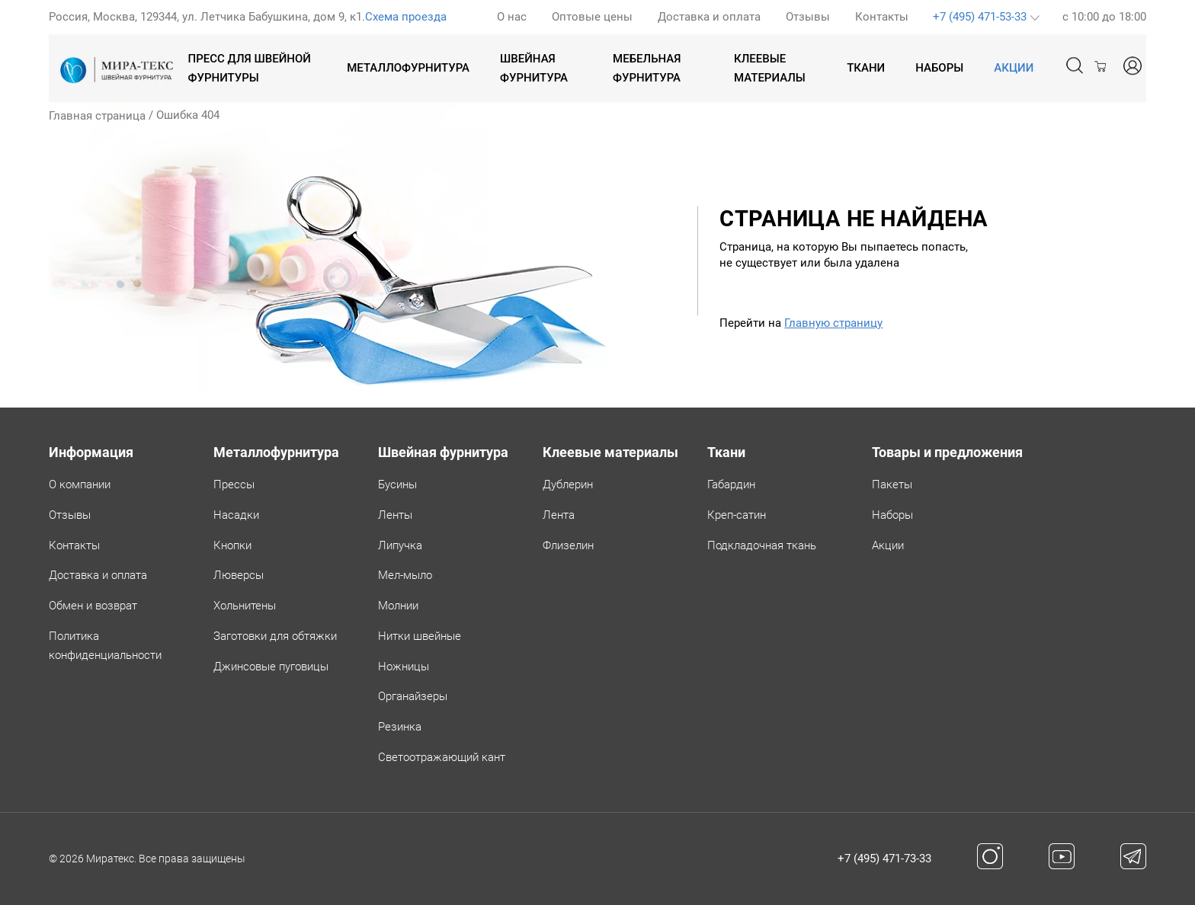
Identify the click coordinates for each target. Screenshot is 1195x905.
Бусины (397, 484)
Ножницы (403, 666)
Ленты (395, 515)
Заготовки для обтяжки (275, 636)
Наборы (939, 68)
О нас (512, 17)
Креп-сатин (736, 515)
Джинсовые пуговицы (270, 666)
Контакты (881, 17)
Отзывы (808, 17)
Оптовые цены (592, 17)
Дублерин (568, 484)
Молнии (398, 605)
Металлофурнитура (408, 68)
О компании (80, 484)
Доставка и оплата (709, 17)
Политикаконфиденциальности (105, 645)
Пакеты (892, 484)
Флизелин (568, 545)
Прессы (234, 484)
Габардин (731, 484)
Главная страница (97, 116)
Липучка (400, 545)
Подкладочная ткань (761, 545)
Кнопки (232, 545)
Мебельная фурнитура (647, 68)
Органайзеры (412, 696)
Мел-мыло (405, 575)
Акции (888, 545)
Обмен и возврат (93, 605)
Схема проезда (406, 17)
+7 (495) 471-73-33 (884, 858)
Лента (559, 515)
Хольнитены (244, 605)
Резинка (399, 727)
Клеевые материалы (770, 68)
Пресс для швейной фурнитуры (249, 68)
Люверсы (238, 575)
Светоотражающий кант (441, 757)
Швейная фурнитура (534, 68)
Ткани (866, 68)
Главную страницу (833, 323)
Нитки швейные (419, 636)
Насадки (236, 515)
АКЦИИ (1013, 68)
